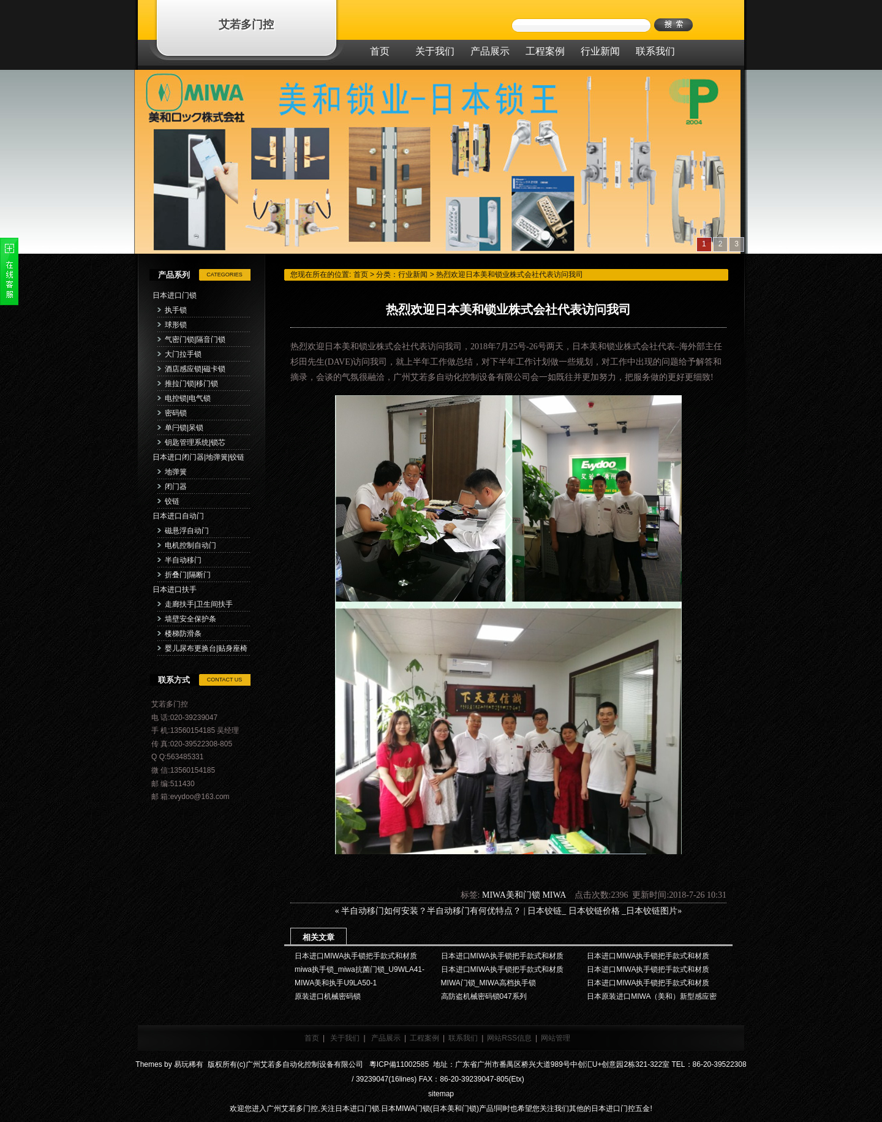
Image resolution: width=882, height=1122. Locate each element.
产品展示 (386, 1038)
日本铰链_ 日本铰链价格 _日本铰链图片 (602, 910)
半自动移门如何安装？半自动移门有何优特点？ (431, 910)
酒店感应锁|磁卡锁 (195, 369)
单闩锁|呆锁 (184, 427)
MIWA (553, 895)
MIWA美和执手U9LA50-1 (336, 983)
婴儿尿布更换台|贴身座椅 (206, 648)
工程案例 (424, 1038)
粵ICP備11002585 (398, 1064)
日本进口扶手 (175, 589)
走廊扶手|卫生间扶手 (199, 604)
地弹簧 (176, 472)
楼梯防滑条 (183, 633)
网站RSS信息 (509, 1038)
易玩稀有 (188, 1064)
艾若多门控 (246, 24)
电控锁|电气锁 (188, 398)
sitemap (441, 1094)
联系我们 (463, 1038)
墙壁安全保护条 (190, 619)
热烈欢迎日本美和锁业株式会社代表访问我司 (509, 274)
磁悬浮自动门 (187, 530)
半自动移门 (183, 560)
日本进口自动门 (178, 516)
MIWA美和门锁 (511, 895)
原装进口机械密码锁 (328, 996)
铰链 (172, 501)
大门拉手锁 (183, 354)
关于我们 (345, 1038)
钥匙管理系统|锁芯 (195, 442)
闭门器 (176, 486)
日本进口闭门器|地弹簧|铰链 (198, 457)
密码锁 (176, 413)
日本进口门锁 (175, 295)
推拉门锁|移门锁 (191, 383)
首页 (360, 274)
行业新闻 (413, 274)
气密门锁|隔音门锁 (195, 339)
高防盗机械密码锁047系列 (484, 996)
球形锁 (176, 324)
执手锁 (176, 310)
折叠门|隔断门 (188, 574)
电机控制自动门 (190, 545)
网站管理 (555, 1038)
